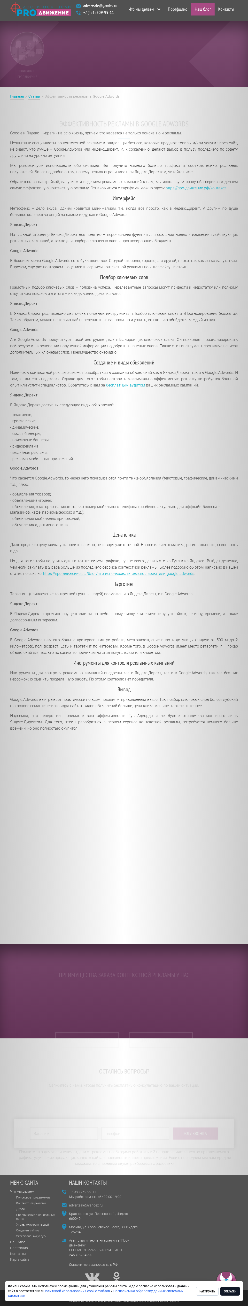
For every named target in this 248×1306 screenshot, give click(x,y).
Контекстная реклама (31, 1203)
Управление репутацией (32, 1224)
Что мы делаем (141, 10)
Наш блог (203, 10)
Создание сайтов (27, 1230)
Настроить (207, 1291)
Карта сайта (20, 1259)
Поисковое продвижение (33, 1197)
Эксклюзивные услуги (31, 1236)
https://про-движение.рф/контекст (196, 188)
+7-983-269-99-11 (82, 1192)
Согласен (230, 1291)
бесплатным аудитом (125, 385)
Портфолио (177, 10)
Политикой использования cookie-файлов (76, 1291)
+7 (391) (98, 13)
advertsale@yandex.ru (86, 1205)
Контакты (226, 10)
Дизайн (21, 1209)
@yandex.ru (100, 7)
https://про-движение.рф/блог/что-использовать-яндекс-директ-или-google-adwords (118, 573)
